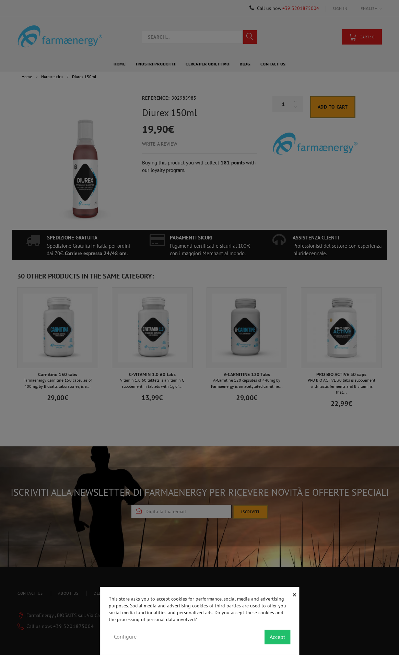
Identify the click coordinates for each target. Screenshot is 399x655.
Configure (125, 636)
